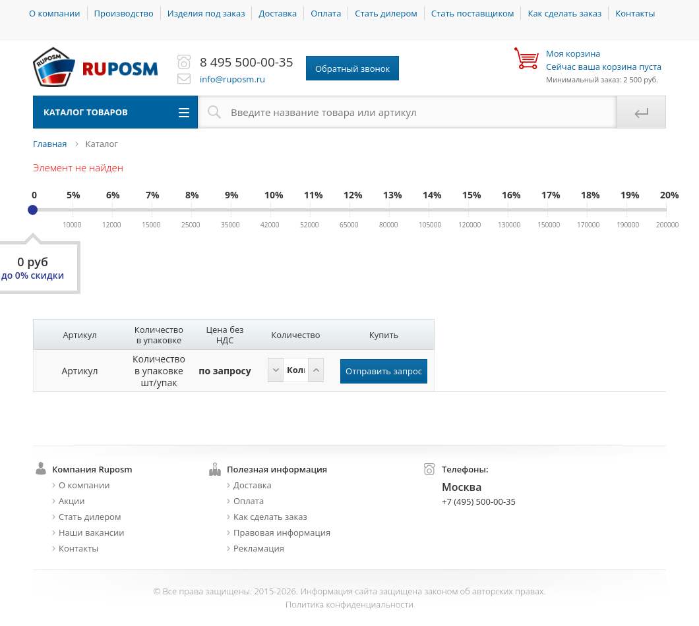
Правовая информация (281, 532)
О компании (54, 13)
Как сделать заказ (564, 13)
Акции (72, 501)
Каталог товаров (86, 112)
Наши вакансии (92, 532)
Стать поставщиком (472, 13)
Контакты (635, 13)
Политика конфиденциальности (349, 604)
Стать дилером (386, 13)
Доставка (277, 13)
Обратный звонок (352, 68)
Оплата (326, 13)
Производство (124, 13)
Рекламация (258, 548)
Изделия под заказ (206, 13)
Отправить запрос (384, 371)
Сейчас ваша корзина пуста (603, 59)
